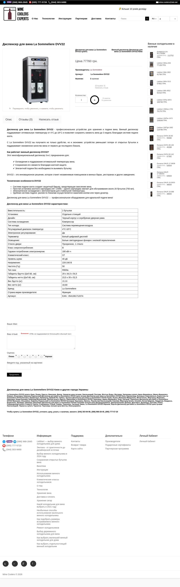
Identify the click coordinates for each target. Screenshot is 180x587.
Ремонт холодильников (48, 528)
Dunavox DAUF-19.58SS (166, 182)
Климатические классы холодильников (48, 480)
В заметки (106, 98)
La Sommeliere (96, 70)
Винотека (41, 466)
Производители (112, 441)
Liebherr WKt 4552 (164, 91)
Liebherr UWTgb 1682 (165, 127)
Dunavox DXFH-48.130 (165, 145)
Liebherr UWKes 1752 (165, 109)
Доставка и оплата (46, 497)
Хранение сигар (44, 500)
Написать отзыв (101, 88)
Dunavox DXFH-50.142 (165, 154)
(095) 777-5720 (38, 2)
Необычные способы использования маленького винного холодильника (50, 513)
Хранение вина (44, 493)
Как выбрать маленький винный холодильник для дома (52, 538)
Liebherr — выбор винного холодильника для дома (49, 442)
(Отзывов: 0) (100, 86)
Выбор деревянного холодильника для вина (48, 532)
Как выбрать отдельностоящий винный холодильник (51, 545)
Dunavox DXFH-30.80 (165, 136)
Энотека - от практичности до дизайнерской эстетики (51, 448)
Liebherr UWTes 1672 (165, 118)
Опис (8, 119)
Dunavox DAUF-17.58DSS (163, 173)
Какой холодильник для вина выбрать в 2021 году (50, 505)
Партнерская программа (117, 448)
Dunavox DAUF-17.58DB (166, 163)
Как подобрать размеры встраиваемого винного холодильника (48, 521)
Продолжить (14, 375)
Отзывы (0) (26, 119)
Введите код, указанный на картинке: (25, 363)
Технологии (42, 489)
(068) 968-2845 (20, 2)
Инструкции (42, 470)
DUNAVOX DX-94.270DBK (162, 52)
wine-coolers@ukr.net (168, 2)
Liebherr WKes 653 (164, 63)
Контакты (75, 441)
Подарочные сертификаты (118, 445)
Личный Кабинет (147, 441)
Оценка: (11, 353)
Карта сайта (77, 448)
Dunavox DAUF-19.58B (165, 192)
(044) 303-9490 (57, 2)
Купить (94, 99)
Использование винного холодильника (48, 474)
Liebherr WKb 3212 (164, 81)
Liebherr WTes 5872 (164, 100)
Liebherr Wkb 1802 (164, 72)
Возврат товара (78, 445)
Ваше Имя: (12, 324)
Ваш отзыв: (39, 334)
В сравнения (106, 100)
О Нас (40, 486)
